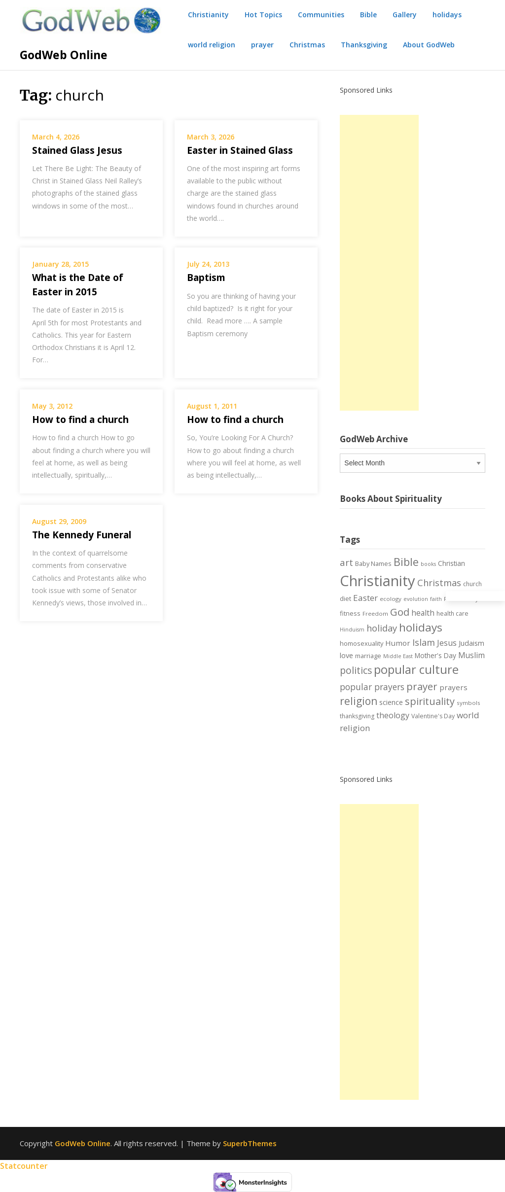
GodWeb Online (64, 55)
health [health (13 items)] (422, 612)
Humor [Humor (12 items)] (397, 643)
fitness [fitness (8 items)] (350, 613)
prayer (262, 44)
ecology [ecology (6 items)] (390, 598)
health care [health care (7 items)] (452, 613)
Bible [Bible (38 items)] (406, 562)
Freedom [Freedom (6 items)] (375, 613)
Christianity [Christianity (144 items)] (377, 581)
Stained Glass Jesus (77, 150)
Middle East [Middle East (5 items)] (398, 656)
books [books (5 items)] (428, 564)
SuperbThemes (250, 1143)
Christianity (208, 14)
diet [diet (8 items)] (345, 598)
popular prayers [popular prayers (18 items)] (372, 687)
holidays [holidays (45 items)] (420, 627)
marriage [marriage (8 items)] (368, 655)
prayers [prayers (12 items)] (453, 687)
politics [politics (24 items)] (356, 670)
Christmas (307, 44)
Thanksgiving (364, 44)
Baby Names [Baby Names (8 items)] (373, 563)
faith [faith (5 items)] (436, 599)
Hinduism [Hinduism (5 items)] (352, 629)
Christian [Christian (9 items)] (451, 563)
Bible (368, 14)
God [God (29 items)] (399, 612)
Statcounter (24, 1165)
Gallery (405, 14)
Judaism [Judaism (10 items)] (471, 643)
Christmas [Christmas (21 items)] (439, 583)
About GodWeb (429, 44)
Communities (321, 14)
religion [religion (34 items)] (358, 701)
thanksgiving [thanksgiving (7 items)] (357, 716)
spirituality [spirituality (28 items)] (430, 701)
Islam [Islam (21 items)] (423, 642)
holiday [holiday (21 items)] (381, 628)
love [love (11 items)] (346, 655)
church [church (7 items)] (472, 584)
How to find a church (80, 419)
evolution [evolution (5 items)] (415, 599)
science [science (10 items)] (391, 702)
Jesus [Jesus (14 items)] (447, 642)
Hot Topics (263, 14)
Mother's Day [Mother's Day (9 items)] (435, 655)
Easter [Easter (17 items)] (365, 597)
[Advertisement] (379, 263)
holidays (447, 14)
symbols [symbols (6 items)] (468, 702)
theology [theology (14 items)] (392, 715)
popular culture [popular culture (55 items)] (416, 669)
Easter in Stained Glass (240, 150)
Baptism (206, 277)
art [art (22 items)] (346, 562)
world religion (211, 44)
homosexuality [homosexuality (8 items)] (361, 643)
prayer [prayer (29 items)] (421, 686)
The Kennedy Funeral (81, 534)
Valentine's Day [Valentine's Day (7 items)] (433, 716)
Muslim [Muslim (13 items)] (471, 655)
